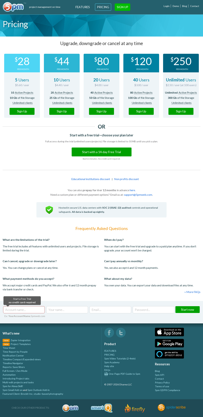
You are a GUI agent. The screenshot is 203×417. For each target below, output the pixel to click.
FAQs (107, 369)
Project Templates (21, 344)
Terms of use (162, 386)
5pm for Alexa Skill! (13, 386)
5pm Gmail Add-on (13, 389)
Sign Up (122, 7)
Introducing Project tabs (16, 378)
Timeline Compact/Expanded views (22, 359)
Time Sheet (9, 347)
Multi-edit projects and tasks (18, 382)
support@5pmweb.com (138, 194)
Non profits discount (126, 179)
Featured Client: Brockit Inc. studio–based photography (33, 393)
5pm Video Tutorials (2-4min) (120, 358)
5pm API (159, 374)
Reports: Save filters (14, 367)
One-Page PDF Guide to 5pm (122, 373)
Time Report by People (15, 351)
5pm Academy (112, 362)
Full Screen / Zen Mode (15, 370)
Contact (194, 6)
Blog (184, 6)
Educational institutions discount (90, 179)
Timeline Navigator (13, 363)
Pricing (103, 7)
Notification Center (13, 355)
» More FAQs (192, 291)
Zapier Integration (21, 340)
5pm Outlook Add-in (39, 389)
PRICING (109, 354)
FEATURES (110, 350)
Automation (9, 374)
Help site (109, 366)
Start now (187, 309)
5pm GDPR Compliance (167, 390)
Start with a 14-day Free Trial (101, 152)
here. (133, 190)
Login (167, 6)
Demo (176, 6)
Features (82, 7)
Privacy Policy (162, 382)
